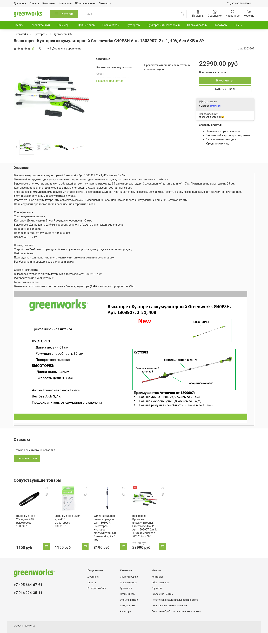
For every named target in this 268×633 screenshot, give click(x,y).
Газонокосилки (40, 25)
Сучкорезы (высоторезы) (164, 25)
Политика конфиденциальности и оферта (175, 597)
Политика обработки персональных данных (176, 608)
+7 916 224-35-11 (28, 590)
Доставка (20, 3)
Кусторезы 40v (62, 34)
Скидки (18, 25)
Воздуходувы (110, 25)
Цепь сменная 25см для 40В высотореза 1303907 (68, 521)
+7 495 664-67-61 (239, 3)
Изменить (215, 106)
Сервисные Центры (162, 591)
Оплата (34, 3)
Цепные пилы (86, 25)
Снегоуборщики (129, 574)
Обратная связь (85, 3)
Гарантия (157, 585)
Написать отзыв (27, 458)
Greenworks (21, 34)
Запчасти (105, 3)
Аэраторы (221, 25)
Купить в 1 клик (225, 88)
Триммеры (64, 25)
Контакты (65, 3)
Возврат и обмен (97, 585)
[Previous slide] (17, 147)
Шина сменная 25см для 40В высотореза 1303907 (27, 521)
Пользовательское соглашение (169, 602)
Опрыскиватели (197, 25)
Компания (48, 3)
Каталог (64, 14)
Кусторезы (133, 25)
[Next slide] (88, 147)
